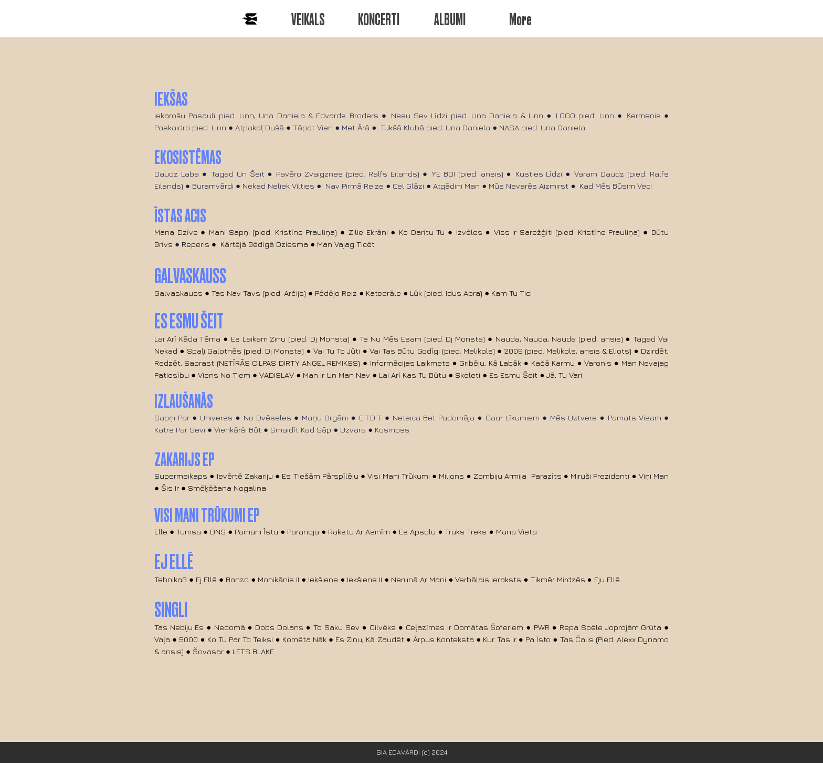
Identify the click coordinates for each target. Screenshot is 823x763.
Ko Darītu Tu (422, 232)
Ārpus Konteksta (443, 639)
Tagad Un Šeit (238, 173)
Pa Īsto (538, 639)
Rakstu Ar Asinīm (359, 531)
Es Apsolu (417, 531)
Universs (216, 417)
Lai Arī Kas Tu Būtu (412, 374)
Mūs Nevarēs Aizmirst (528, 185)
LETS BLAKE (253, 651)
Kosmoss (392, 429)
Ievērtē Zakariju (245, 475)
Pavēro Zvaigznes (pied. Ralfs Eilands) (347, 173)
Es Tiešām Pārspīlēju (320, 475)
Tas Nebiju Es (179, 627)
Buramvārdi (213, 185)
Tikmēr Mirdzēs (558, 579)
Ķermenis (644, 115)
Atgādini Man (456, 185)
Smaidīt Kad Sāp (300, 429)
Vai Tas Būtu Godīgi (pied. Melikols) (432, 350)
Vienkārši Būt (237, 429)
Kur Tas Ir (499, 639)
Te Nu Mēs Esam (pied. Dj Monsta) (422, 338)
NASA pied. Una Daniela (543, 127)
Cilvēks (383, 627)
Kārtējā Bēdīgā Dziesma (264, 244)
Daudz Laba (176, 173)
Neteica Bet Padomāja (433, 417)
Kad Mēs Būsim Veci (615, 185)
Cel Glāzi (408, 185)
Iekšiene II (364, 579)
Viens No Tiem (224, 374)
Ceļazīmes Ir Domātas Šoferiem (464, 627)
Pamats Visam (634, 417)
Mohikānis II (278, 579)
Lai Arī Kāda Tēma (187, 338)
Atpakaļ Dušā (259, 127)
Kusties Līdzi (539, 173)
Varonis (597, 362)
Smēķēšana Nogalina (227, 487)
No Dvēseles (267, 417)
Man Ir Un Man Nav (336, 374)
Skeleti (467, 374)
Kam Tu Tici (512, 292)
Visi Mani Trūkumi (398, 475)
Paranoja (303, 531)
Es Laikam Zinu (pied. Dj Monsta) (290, 338)
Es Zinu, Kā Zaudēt (369, 639)
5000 (188, 639)
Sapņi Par (171, 417)
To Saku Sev (336, 627)
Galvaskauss (178, 292)
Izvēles (469, 232)
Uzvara (353, 429)
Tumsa (188, 531)
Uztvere (582, 417)
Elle (160, 531)
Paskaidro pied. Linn (190, 127)
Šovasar (209, 651)
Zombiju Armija (499, 475)
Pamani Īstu (256, 531)
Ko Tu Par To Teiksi (241, 639)
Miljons (451, 475)
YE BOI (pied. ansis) (467, 173)
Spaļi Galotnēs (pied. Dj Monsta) (245, 350)
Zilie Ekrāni (368, 232)
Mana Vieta (516, 531)
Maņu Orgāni (325, 417)
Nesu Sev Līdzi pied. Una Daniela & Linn (467, 115)
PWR (543, 627)
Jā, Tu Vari (564, 374)
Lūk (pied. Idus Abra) (446, 292)
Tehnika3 (170, 579)
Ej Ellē (206, 579)
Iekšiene (323, 579)
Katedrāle (383, 292)
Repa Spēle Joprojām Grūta (610, 627)
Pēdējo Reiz (336, 292)
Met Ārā (356, 127)
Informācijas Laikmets (410, 362)
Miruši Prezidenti (600, 475)
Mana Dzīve (176, 232)
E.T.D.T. (370, 417)
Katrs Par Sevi (179, 429)
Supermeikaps (180, 475)
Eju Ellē (607, 579)
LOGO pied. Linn (585, 115)
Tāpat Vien (313, 127)
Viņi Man (654, 475)
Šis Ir (170, 487)
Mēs (557, 417)
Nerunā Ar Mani (418, 579)
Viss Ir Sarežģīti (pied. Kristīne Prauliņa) (567, 232)
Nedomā (229, 627)
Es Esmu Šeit (513, 374)
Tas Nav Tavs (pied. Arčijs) (259, 292)
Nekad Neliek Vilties (278, 185)
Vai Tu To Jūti (337, 350)
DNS (218, 531)
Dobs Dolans (279, 627)
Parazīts (546, 475)
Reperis (195, 244)
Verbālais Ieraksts (488, 579)
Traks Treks (466, 531)
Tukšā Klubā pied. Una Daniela (435, 127)
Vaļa (162, 639)
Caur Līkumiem (513, 417)
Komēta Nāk (304, 639)
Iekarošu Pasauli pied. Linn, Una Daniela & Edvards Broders (266, 115)
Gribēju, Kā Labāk (490, 362)
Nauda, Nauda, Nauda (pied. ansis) (559, 338)
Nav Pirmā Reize (354, 185)
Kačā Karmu (553, 362)
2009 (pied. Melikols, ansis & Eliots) (568, 350)
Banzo (237, 579)
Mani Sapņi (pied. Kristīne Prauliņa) (273, 232)
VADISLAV (276, 374)
